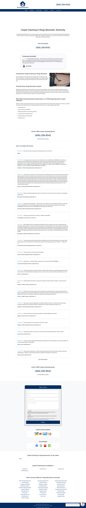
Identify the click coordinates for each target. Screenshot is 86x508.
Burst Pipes (25, 480)
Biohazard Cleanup (61, 475)
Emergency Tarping (43, 471)
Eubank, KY (25, 456)
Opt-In (29, 402)
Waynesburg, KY (25, 458)
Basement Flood (25, 478)
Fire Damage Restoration (43, 468)
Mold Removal (25, 483)
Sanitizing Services (43, 473)
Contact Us (58, 10)
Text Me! (29, 398)
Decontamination (61, 473)
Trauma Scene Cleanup (43, 475)
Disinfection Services (25, 473)
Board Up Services (61, 471)
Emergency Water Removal (61, 477)
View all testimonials (43, 347)
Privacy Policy (39, 407)
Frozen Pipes (43, 480)
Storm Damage (25, 470)
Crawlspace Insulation (25, 471)
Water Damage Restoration (25, 468)
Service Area (39, 10)
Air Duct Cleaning (25, 485)
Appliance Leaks (43, 478)
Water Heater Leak (25, 482)
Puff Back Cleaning (43, 477)
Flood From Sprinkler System (25, 475)
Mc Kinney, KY (61, 456)
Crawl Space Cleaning (61, 470)
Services (32, 11)
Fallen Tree (43, 483)
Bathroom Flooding (61, 480)
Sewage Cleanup (61, 483)
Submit (43, 410)
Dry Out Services (43, 482)
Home (26, 10)
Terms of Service (51, 505)
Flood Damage (61, 482)
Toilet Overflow (61, 478)
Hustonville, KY (43, 456)
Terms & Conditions (46, 407)
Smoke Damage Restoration (61, 468)
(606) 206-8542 (63, 4)
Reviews (46, 10)
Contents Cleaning (25, 477)
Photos (52, 10)
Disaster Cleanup (43, 470)
